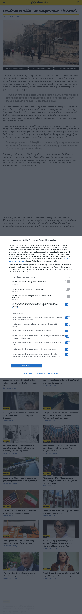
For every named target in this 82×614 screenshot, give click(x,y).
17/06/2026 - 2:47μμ (49, 385)
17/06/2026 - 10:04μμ (50, 290)
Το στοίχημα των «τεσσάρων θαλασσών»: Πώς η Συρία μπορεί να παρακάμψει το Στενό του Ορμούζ (20, 285)
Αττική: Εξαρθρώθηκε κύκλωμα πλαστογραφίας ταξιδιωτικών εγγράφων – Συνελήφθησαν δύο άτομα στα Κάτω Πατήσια (60, 350)
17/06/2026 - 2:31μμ (9, 420)
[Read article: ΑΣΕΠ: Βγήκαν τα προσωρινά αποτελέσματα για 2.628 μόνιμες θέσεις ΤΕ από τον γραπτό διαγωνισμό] (21, 401)
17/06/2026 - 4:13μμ (49, 355)
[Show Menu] (4, 2)
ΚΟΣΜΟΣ (6, 278)
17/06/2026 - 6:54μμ (9, 355)
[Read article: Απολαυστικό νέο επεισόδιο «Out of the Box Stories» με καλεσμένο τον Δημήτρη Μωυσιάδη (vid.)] (21, 368)
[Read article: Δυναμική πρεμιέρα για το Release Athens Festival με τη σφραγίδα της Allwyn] (61, 368)
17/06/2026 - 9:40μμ (9, 323)
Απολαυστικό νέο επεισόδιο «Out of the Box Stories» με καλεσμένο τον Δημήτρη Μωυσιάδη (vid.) (20, 383)
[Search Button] (78, 2)
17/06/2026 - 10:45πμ (10, 485)
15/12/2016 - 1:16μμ (11, 16)
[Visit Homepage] (41, 2)
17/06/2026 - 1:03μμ (49, 420)
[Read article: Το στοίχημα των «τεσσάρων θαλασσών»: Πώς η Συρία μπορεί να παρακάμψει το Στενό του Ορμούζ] (21, 271)
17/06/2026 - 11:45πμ (50, 454)
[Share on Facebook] (15, 68)
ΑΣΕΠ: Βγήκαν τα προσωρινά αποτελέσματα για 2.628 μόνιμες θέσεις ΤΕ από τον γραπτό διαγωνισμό (20, 415)
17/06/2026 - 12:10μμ (10, 454)
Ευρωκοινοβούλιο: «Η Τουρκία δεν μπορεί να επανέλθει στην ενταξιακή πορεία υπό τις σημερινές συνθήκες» (59, 449)
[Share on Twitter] (41, 68)
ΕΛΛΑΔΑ (46, 278)
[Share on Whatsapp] (66, 68)
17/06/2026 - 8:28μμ (49, 323)
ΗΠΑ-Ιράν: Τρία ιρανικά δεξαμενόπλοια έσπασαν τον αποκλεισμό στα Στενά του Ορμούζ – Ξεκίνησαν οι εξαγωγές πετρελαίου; (61, 415)
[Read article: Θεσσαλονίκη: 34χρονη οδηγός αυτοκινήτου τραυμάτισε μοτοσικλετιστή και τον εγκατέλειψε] (21, 469)
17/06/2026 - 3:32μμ (9, 388)
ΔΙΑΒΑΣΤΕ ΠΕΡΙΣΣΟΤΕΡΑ (41, 586)
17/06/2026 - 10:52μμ (10, 290)
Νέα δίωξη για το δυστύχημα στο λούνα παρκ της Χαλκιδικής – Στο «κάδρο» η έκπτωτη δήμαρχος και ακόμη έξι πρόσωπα (61, 285)
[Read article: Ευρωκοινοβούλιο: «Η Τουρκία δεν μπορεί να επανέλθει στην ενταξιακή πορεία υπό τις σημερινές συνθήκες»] (61, 435)
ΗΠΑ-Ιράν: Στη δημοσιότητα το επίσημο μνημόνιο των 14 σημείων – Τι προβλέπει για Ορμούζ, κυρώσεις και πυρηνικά (21, 317)
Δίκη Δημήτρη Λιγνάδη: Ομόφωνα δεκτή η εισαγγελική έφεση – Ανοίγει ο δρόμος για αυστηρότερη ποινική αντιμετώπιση (18, 448)
